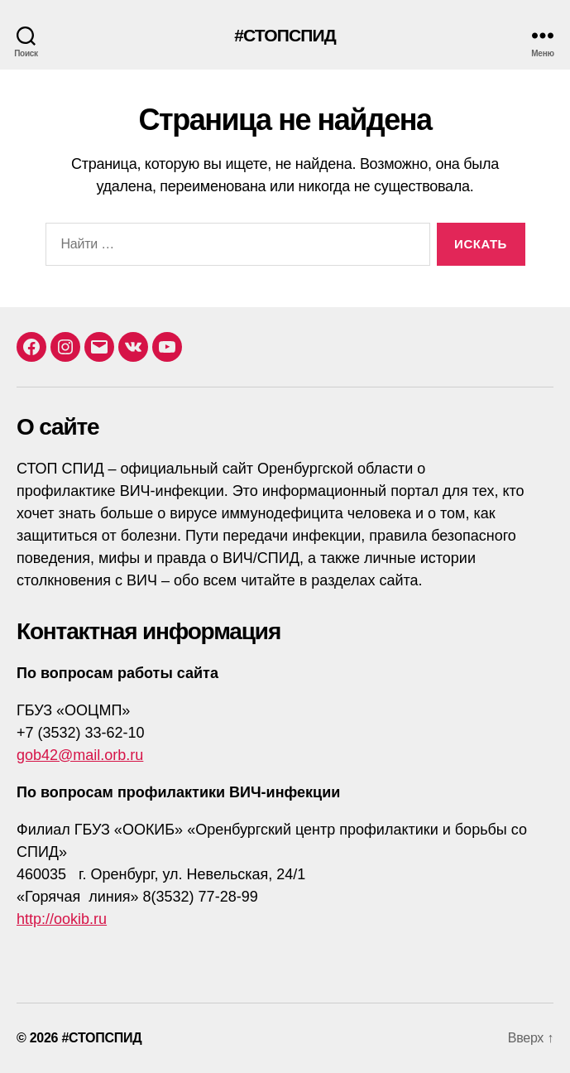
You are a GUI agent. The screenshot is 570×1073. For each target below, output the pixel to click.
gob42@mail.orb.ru (80, 755)
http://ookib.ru (62, 919)
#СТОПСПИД (285, 35)
